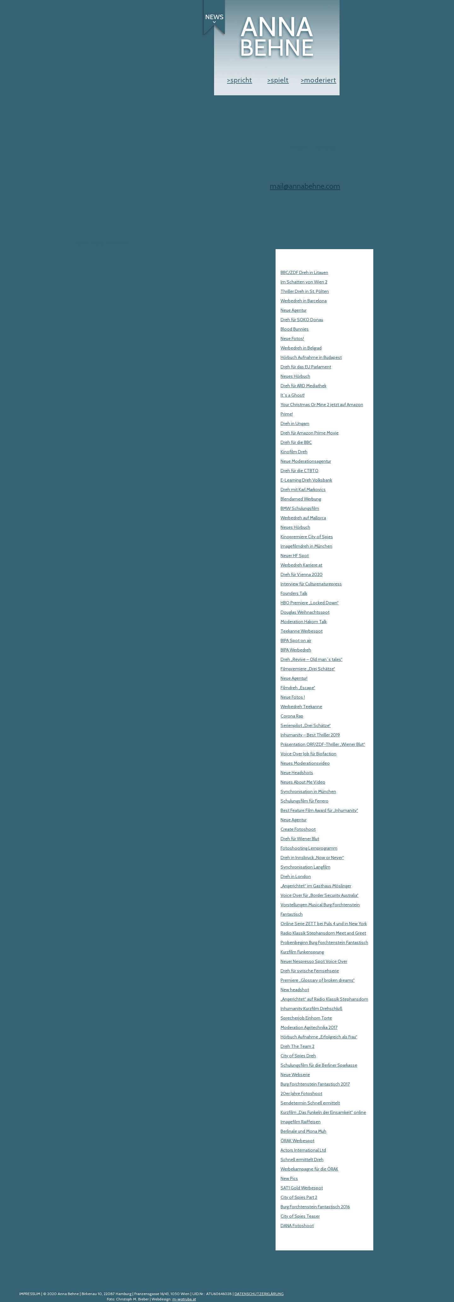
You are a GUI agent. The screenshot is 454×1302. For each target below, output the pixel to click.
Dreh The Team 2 (297, 1046)
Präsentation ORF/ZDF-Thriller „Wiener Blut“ (323, 744)
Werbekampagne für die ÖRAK (309, 1169)
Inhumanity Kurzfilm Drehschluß (311, 1008)
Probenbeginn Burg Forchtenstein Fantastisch (324, 942)
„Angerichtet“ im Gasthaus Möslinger (316, 886)
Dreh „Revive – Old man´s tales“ (311, 659)
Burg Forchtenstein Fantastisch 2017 (315, 1084)
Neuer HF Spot (295, 555)
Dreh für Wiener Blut (300, 838)
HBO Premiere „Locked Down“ (310, 603)
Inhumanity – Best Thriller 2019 (310, 735)
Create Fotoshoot (298, 829)
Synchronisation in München (308, 791)
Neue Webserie (295, 1074)
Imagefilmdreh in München (306, 546)
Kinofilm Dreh (294, 452)
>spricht (239, 80)
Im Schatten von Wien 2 (304, 282)
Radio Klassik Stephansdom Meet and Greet (323, 933)
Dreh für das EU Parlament (306, 367)
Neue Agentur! (294, 678)
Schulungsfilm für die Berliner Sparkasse (319, 1065)
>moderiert (318, 80)
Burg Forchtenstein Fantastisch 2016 (315, 1207)
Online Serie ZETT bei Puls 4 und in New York (324, 923)
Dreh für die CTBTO (299, 470)
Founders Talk (294, 593)
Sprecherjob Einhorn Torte (306, 1018)
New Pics (289, 1178)
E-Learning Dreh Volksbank (306, 480)
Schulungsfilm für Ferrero (305, 801)
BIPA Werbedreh (296, 650)
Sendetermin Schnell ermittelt (310, 1103)
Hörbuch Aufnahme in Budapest (311, 357)
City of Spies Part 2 (299, 1197)
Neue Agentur (293, 310)
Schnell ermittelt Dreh (302, 1159)
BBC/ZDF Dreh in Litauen (304, 272)
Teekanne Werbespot (302, 631)
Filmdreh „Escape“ (298, 687)
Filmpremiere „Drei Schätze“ (308, 669)
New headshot (295, 989)
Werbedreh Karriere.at (301, 565)
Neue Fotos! (292, 338)
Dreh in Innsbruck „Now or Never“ (312, 857)
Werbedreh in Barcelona (304, 301)
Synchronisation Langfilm (305, 867)
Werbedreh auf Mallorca (303, 518)
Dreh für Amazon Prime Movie (310, 433)
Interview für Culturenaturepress (311, 584)
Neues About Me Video (303, 782)
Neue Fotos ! (293, 697)
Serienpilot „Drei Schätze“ (306, 725)
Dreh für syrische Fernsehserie (310, 971)
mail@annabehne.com (305, 186)
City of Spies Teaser (300, 1216)
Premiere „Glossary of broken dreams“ (318, 980)
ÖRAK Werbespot (297, 1140)
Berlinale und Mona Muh (303, 1131)
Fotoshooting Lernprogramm (309, 848)
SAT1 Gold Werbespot (302, 1188)
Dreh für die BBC (296, 442)
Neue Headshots (297, 772)
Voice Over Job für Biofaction (308, 754)
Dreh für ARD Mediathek (303, 385)
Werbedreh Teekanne (301, 706)
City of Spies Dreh (298, 1056)
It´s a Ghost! (293, 395)
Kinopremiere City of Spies (307, 536)
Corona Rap (292, 716)
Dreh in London (296, 876)
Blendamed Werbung (301, 499)
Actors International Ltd (303, 1150)
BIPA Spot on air (296, 640)
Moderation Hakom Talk (304, 621)
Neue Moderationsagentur (306, 461)
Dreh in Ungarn (295, 423)
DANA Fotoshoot (297, 1225)
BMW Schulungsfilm (300, 508)
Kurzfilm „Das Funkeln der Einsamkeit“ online (323, 1112)
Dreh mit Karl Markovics (303, 489)
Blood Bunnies (295, 329)
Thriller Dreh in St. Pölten (305, 291)
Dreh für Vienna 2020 (302, 574)
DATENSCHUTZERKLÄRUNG (259, 1293)
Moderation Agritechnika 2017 (309, 1027)
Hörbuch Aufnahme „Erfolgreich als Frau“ (319, 1037)
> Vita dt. (300, 148)
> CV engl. (325, 148)
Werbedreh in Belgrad (301, 348)
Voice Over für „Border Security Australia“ (319, 895)
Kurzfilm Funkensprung (302, 952)
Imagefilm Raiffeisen (301, 1122)
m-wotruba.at (184, 1299)
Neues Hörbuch (295, 376)
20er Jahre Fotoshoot (301, 1093)
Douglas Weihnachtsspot (305, 612)
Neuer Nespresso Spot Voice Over (314, 961)
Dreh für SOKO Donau (302, 319)
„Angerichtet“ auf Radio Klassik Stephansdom (324, 999)
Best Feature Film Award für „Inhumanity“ (319, 810)
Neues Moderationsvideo (305, 763)
